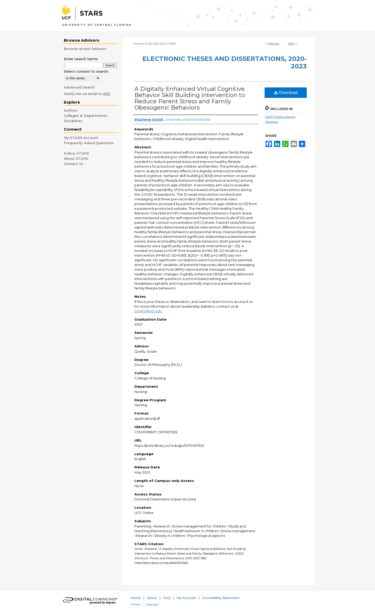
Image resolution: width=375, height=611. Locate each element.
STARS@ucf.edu (148, 311)
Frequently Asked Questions (89, 143)
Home (137, 44)
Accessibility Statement (221, 598)
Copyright (152, 604)
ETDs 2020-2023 (155, 44)
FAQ (166, 598)
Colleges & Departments (85, 115)
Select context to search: (86, 71)
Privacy (136, 604)
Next (291, 43)
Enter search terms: (81, 59)
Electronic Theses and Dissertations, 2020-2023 (224, 62)
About (152, 598)
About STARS (76, 158)
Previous (273, 43)
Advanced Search (79, 87)
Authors (71, 110)
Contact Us (73, 164)
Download (286, 92)
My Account (186, 598)
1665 (173, 44)
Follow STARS (76, 153)
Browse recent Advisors (85, 49)
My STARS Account (81, 138)
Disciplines (73, 121)
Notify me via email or (87, 94)
